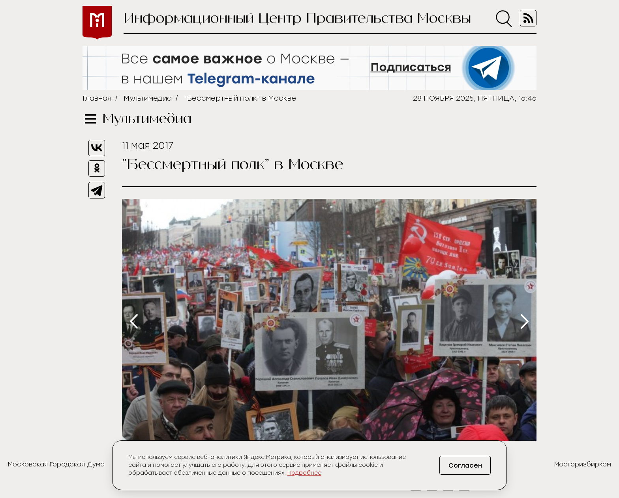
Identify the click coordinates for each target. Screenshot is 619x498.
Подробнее (304, 473)
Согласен (465, 465)
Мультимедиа (148, 98)
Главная (97, 98)
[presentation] (134, 321)
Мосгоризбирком (582, 464)
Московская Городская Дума (56, 464)
